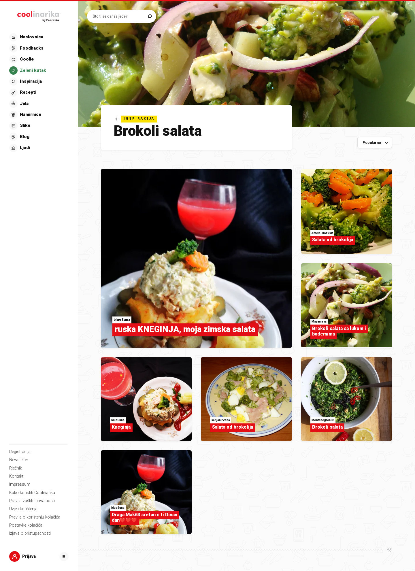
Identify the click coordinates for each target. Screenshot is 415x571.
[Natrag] (136, 119)
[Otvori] (64, 556)
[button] (38, 92)
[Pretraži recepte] (119, 16)
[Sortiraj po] (375, 142)
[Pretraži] (150, 16)
